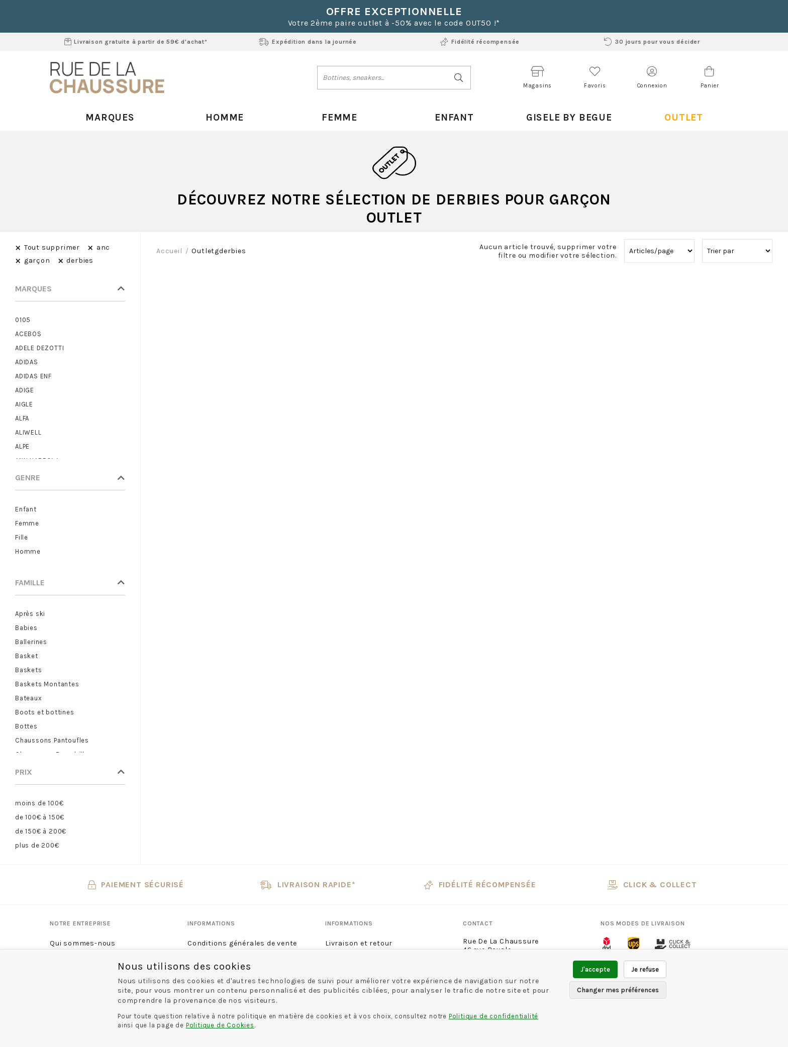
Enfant (451, 117)
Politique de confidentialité (493, 1016)
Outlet (681, 117)
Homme (222, 117)
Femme (337, 117)
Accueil (169, 250)
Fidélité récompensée (480, 42)
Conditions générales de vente (242, 942)
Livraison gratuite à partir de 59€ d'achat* (136, 42)
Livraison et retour (358, 942)
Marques (107, 117)
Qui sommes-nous (83, 942)
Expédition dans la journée (308, 42)
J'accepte (595, 969)
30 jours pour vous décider (652, 42)
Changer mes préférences (618, 990)
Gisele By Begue (566, 117)
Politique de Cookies (220, 1025)
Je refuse (645, 969)
